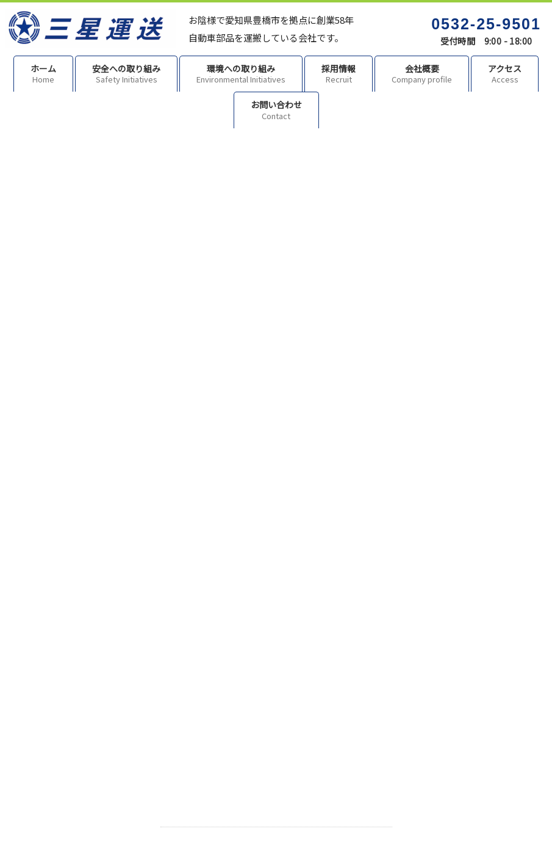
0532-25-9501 (486, 23)
